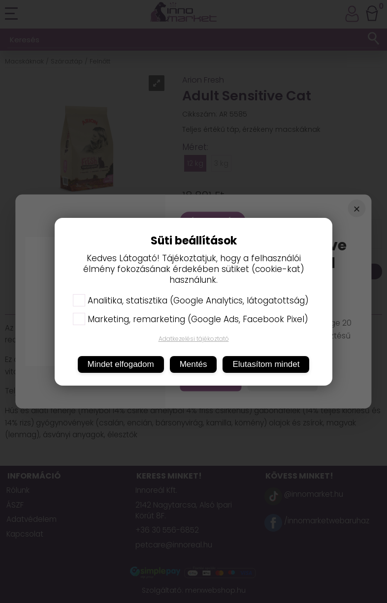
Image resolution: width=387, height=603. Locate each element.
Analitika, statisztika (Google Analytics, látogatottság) (191, 300)
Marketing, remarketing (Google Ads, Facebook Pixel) (190, 319)
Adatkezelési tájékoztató (194, 338)
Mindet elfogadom (121, 364)
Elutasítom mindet (265, 364)
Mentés (193, 364)
